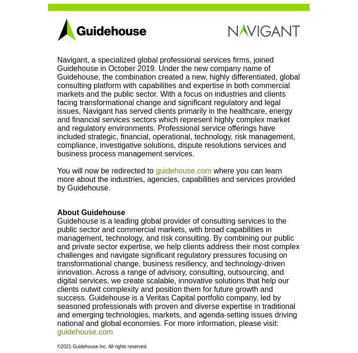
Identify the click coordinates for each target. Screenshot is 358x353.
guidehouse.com (183, 171)
